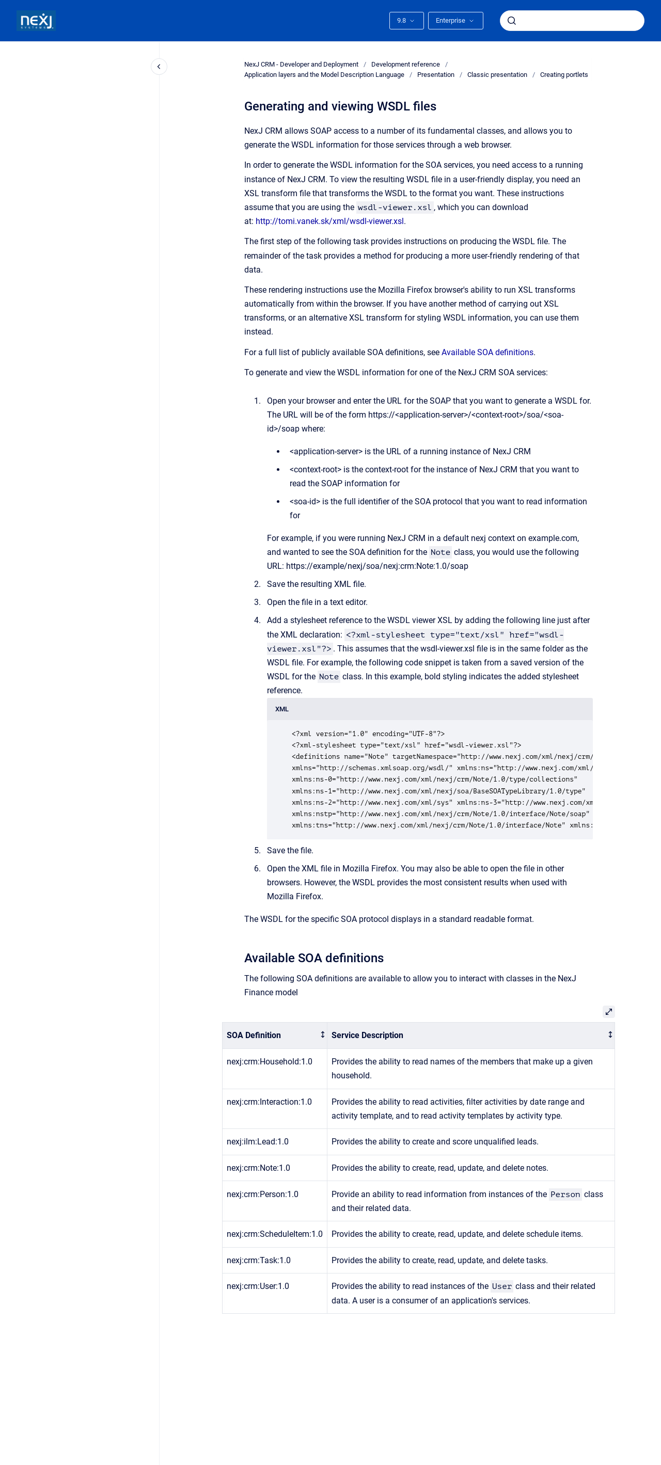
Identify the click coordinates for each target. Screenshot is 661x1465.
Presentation (435, 74)
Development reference (405, 64)
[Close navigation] (159, 66)
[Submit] (511, 20)
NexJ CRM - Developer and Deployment (301, 64)
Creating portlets (564, 74)
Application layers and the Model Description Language (324, 74)
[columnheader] (275, 1036)
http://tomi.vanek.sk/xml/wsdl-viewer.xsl (330, 221)
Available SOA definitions (487, 352)
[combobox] (572, 20)
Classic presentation (497, 74)
